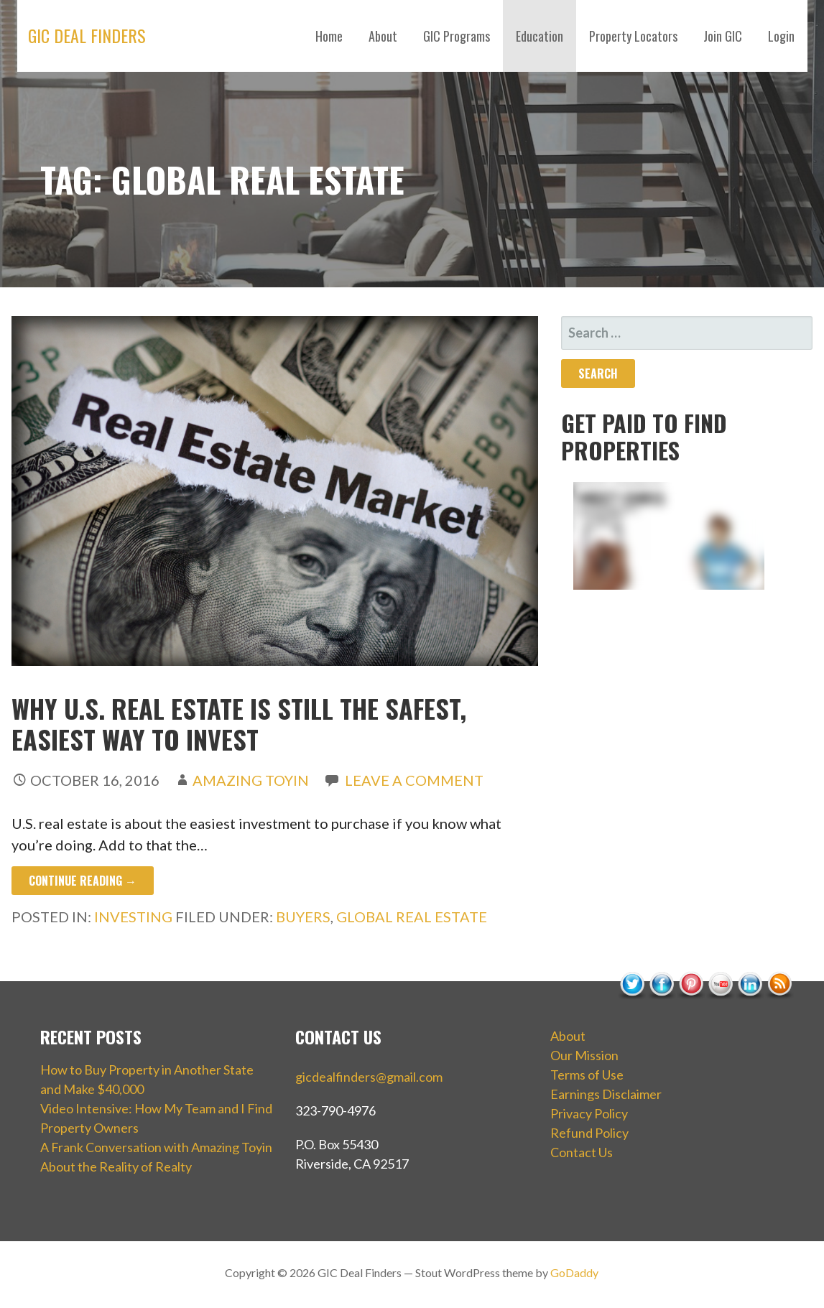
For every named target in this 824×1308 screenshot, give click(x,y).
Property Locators (633, 36)
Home (329, 36)
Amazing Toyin (251, 780)
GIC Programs (456, 36)
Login (781, 36)
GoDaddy (574, 1272)
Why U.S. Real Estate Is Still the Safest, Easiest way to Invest (238, 723)
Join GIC (722, 36)
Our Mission (584, 1055)
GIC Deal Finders (87, 35)
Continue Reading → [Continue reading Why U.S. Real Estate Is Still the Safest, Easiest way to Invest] (82, 880)
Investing (133, 916)
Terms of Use (587, 1074)
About (383, 36)
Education (539, 36)
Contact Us (581, 1152)
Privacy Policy (589, 1113)
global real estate (411, 916)
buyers (303, 916)
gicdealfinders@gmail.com (369, 1077)
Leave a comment (414, 780)
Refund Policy (589, 1133)
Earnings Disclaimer (606, 1094)
